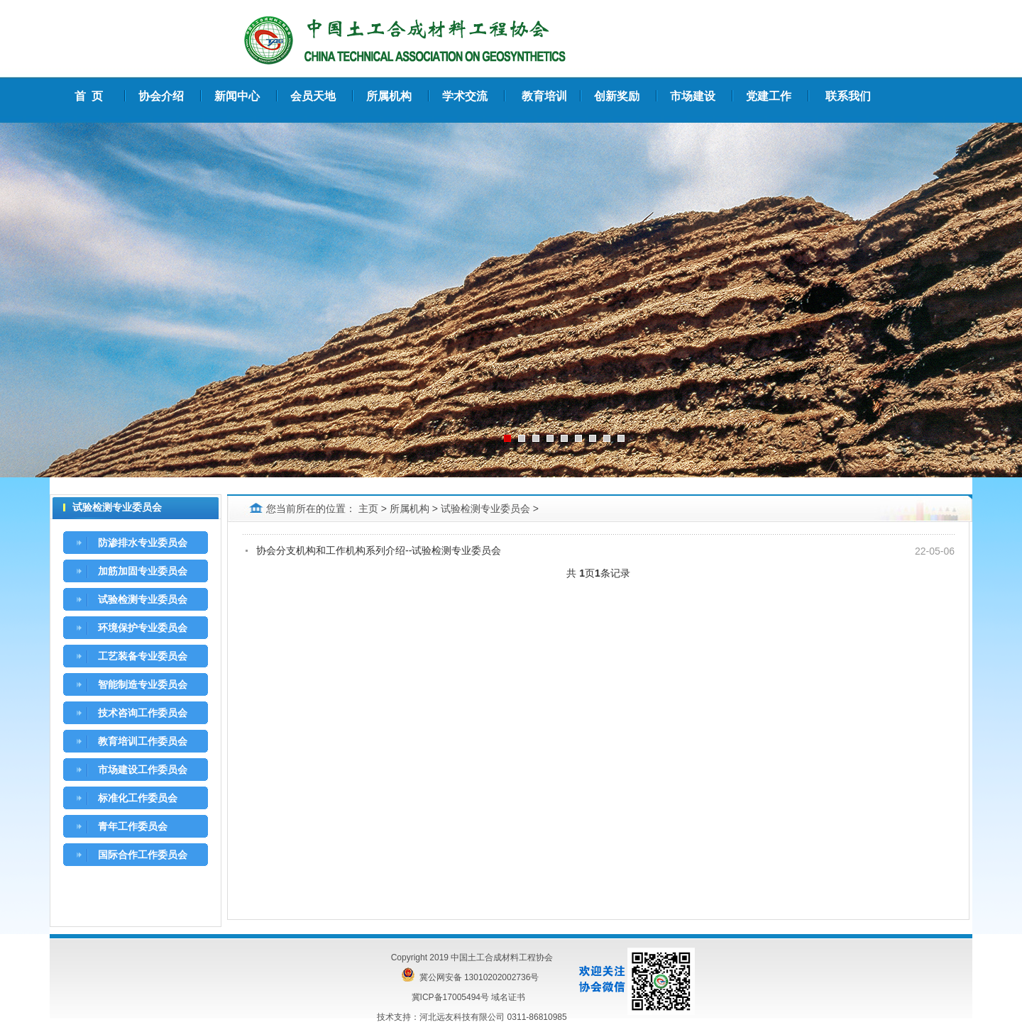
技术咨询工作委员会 (142, 712)
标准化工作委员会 (137, 798)
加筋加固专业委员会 (142, 571)
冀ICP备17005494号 (450, 997)
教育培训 (544, 96)
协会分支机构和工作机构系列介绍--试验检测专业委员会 (378, 550)
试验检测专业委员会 (142, 599)
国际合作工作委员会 (142, 854)
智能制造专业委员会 (142, 684)
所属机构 (409, 508)
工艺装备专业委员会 (142, 656)
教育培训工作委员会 (142, 741)
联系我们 (848, 96)
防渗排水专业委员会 (142, 542)
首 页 (89, 96)
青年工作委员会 (132, 826)
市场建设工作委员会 (142, 769)
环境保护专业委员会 (142, 627)
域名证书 (508, 997)
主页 (368, 508)
